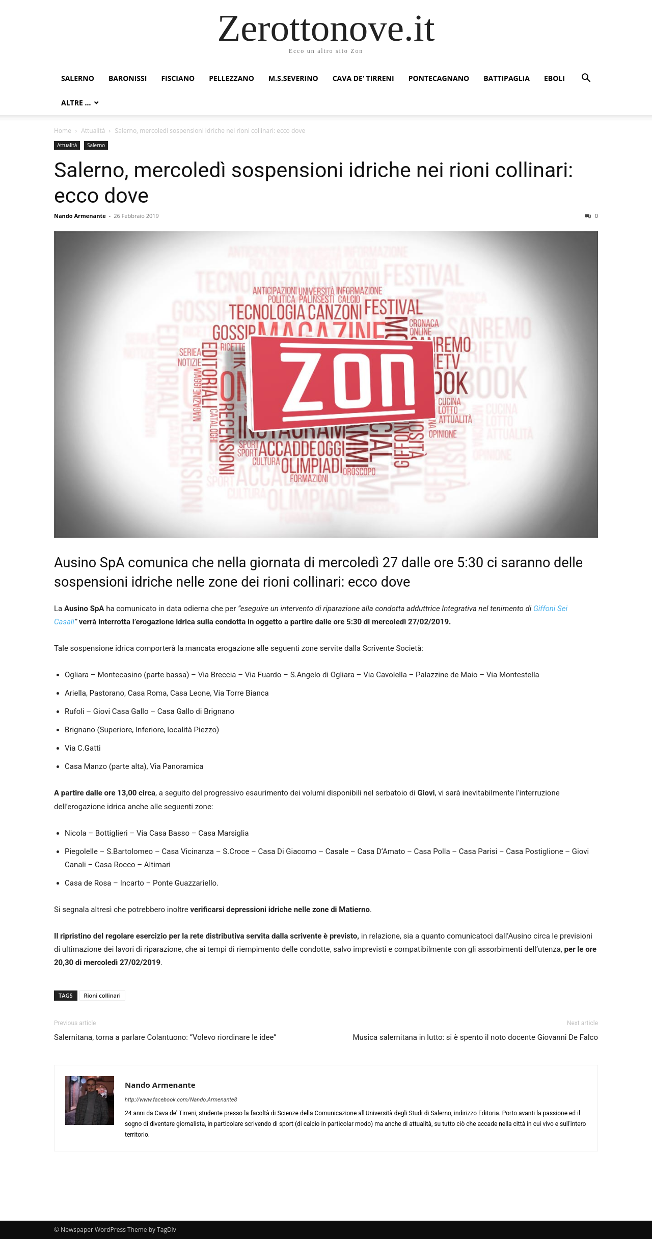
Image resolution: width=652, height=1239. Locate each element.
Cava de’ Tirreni (363, 78)
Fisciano (178, 78)
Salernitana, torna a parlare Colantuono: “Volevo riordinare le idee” (165, 1037)
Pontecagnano (439, 78)
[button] (586, 79)
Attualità (93, 130)
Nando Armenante (80, 215)
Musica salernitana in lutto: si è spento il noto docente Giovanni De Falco (475, 1037)
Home (62, 130)
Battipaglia (506, 78)
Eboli (554, 78)
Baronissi (127, 78)
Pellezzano (231, 78)
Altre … (76, 102)
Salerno (77, 78)
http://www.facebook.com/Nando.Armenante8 (181, 1099)
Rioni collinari (102, 995)
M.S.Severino (293, 78)
